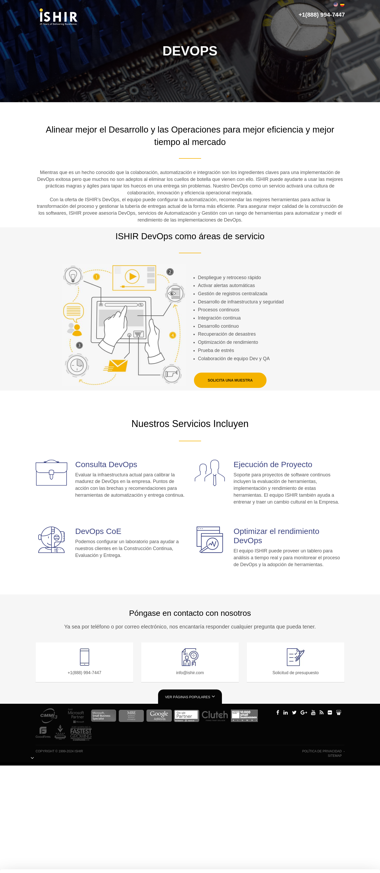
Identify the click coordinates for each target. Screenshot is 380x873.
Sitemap (335, 756)
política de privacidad (322, 751)
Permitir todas (329, 816)
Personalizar (330, 833)
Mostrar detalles (89, 862)
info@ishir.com (190, 672)
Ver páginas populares (190, 696)
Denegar (329, 849)
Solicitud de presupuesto (295, 672)
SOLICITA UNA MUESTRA (230, 380)
